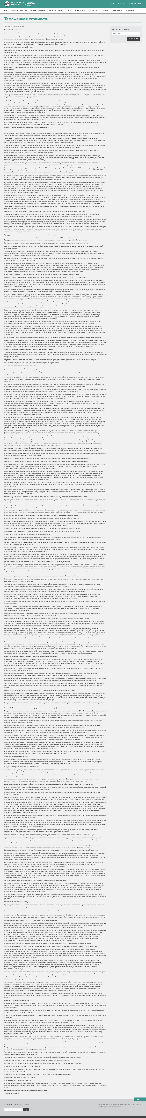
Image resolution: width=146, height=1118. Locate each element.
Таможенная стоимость (12, 1093)
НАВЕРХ (139, 1099)
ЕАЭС (6, 10)
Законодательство (55, 10)
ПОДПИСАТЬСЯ (133, 38)
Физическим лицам (37, 10)
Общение (105, 10)
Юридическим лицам (19, 10)
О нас (112, 3)
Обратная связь (135, 3)
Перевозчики (117, 10)
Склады (69, 10)
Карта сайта (121, 3)
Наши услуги (94, 10)
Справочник (129, 10)
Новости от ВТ (80, 10)
